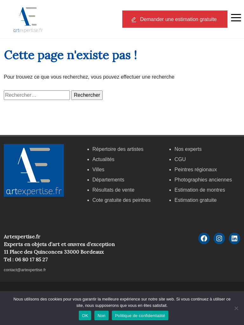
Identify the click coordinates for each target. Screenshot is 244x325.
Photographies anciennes (203, 179)
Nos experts (187, 149)
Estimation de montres (199, 190)
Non (101, 315)
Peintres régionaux (195, 169)
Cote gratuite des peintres (121, 200)
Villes (98, 169)
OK (85, 315)
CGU (180, 159)
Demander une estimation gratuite (178, 19)
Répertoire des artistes (118, 149)
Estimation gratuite (195, 200)
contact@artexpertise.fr (25, 269)
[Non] (236, 308)
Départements (108, 179)
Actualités (103, 159)
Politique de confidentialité (140, 315)
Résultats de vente (113, 190)
